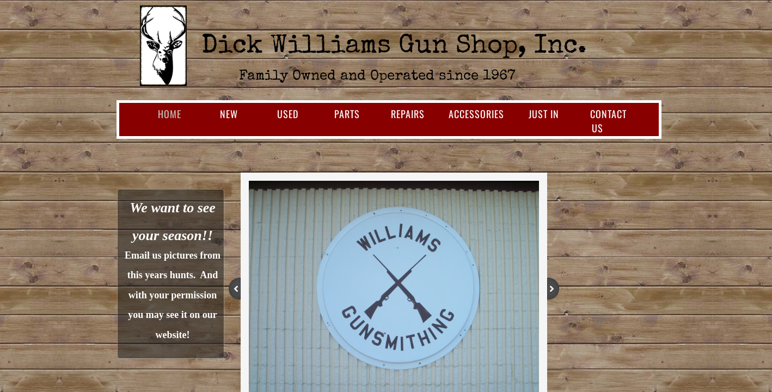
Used (287, 114)
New (229, 114)
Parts (347, 114)
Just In (544, 114)
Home (169, 114)
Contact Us (608, 121)
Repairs (408, 114)
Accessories (476, 114)
